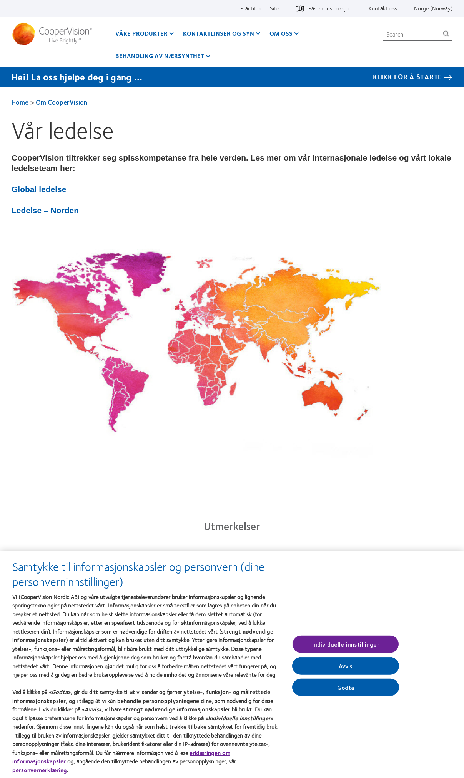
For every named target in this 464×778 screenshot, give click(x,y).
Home (20, 102)
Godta (345, 691)
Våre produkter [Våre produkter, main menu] (141, 33)
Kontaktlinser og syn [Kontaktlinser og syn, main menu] (218, 33)
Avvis (346, 669)
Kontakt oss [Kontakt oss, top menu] (383, 8)
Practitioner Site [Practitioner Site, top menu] (259, 8)
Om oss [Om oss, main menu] (281, 33)
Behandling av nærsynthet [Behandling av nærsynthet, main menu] (159, 55)
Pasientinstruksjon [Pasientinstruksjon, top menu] (330, 8)
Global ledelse (39, 189)
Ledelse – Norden (45, 210)
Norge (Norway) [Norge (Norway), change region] (433, 8)
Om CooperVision (61, 102)
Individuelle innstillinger (345, 648)
